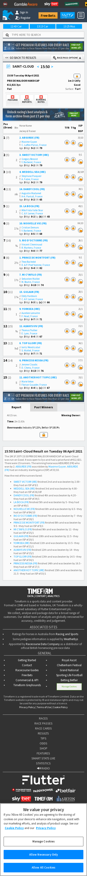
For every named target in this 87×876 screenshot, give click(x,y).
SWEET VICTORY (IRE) (25, 481)
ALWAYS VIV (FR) (22, 549)
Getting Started (27, 660)
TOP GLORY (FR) (23, 556)
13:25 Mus (69, 26)
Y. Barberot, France (31, 162)
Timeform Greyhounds (27, 685)
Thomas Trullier (29, 330)
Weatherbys (71, 639)
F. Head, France (30, 316)
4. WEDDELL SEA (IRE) (32, 172)
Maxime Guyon (29, 141)
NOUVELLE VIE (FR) (24, 509)
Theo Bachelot (29, 261)
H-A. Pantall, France (32, 196)
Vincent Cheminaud (32, 244)
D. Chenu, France (30, 367)
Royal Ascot (69, 660)
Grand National (69, 670)
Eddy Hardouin (29, 296)
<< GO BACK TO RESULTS (20, 58)
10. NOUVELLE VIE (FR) (33, 223)
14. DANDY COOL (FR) (32, 189)
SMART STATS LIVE (43, 758)
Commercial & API (27, 680)
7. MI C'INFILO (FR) (30, 274)
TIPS (43, 738)
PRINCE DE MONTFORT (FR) (29, 522)
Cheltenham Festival (69, 665)
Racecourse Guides (27, 670)
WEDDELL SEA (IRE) (24, 488)
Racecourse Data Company (43, 644)
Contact (27, 665)
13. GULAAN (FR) (29, 292)
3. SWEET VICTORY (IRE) (34, 155)
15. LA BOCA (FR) (29, 206)
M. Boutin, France (31, 282)
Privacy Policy (27, 707)
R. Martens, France (31, 247)
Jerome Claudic (30, 364)
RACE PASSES (43, 723)
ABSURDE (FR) (23, 466)
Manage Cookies (69, 686)
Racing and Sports (67, 634)
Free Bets (48, 15)
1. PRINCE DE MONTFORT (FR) (37, 257)
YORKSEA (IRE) (22, 543)
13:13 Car (42, 26)
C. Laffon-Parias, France (34, 145)
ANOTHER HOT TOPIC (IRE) (29, 570)
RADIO (43, 768)
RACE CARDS (43, 728)
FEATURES (43, 753)
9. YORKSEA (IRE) (29, 309)
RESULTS (43, 733)
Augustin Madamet (31, 193)
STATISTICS (43, 763)
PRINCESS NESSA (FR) (25, 563)
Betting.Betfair (69, 680)
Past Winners (43, 407)
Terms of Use (44, 707)
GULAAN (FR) (21, 536)
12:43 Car (16, 26)
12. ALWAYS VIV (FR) (31, 326)
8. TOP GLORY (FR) (30, 343)
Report (16, 407)
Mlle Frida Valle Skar (32, 210)
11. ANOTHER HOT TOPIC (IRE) (38, 377)
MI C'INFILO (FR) (23, 529)
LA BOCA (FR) (21, 502)
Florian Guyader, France (34, 384)
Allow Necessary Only (43, 859)
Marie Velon (28, 381)
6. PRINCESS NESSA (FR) (33, 360)
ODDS (43, 743)
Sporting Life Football (69, 675)
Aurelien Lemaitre (31, 313)
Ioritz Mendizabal (31, 347)
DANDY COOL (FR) (24, 495)
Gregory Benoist (30, 159)
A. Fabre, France (30, 179)
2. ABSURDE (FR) (29, 137)
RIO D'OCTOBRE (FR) (25, 515)
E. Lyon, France (29, 333)
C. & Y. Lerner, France (32, 213)
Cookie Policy (60, 707)
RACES (43, 718)
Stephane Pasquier (31, 176)
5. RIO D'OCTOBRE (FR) (33, 240)
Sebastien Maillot (31, 278)
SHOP (43, 748)
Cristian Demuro (30, 227)
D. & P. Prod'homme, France (36, 265)
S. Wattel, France (30, 350)
